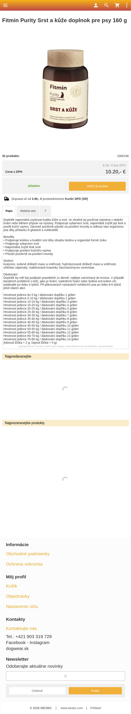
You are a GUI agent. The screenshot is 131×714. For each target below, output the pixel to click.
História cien (28, 210)
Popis (9, 210)
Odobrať (37, 690)
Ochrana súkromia (24, 563)
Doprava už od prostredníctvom (50, 199)
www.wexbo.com (72, 708)
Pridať (95, 690)
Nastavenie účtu (22, 606)
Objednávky (18, 596)
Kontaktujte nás (21, 628)
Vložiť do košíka (97, 186)
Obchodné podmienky (27, 553)
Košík (11, 585)
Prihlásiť (95, 708)
